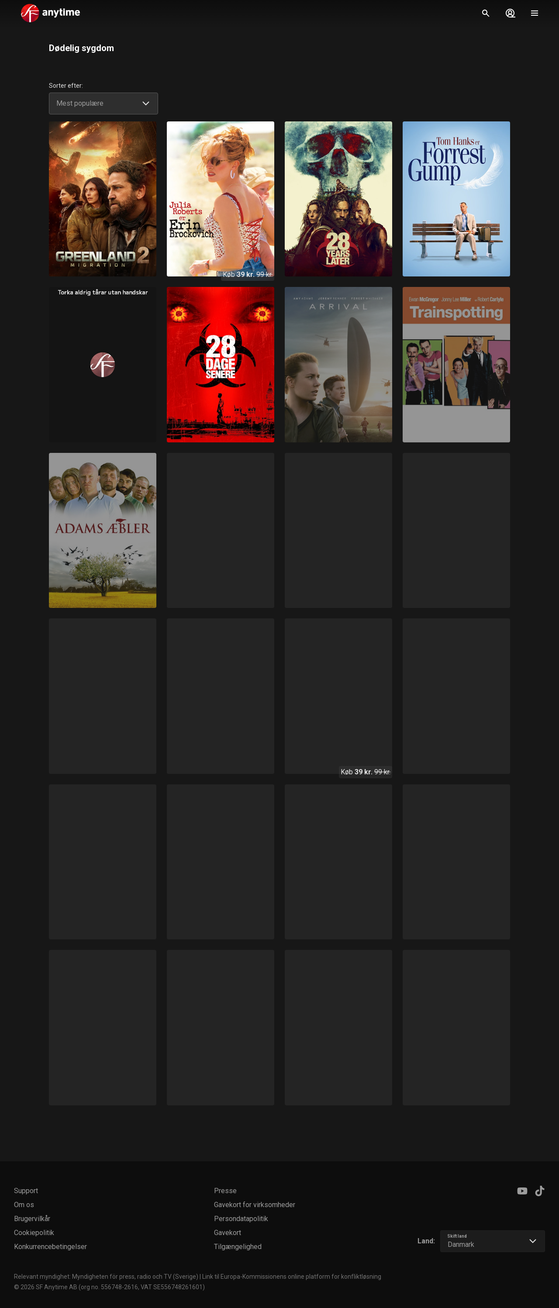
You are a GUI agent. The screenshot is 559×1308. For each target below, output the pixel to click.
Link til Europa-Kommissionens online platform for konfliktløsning (291, 1276)
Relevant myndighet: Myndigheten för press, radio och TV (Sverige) (106, 1276)
